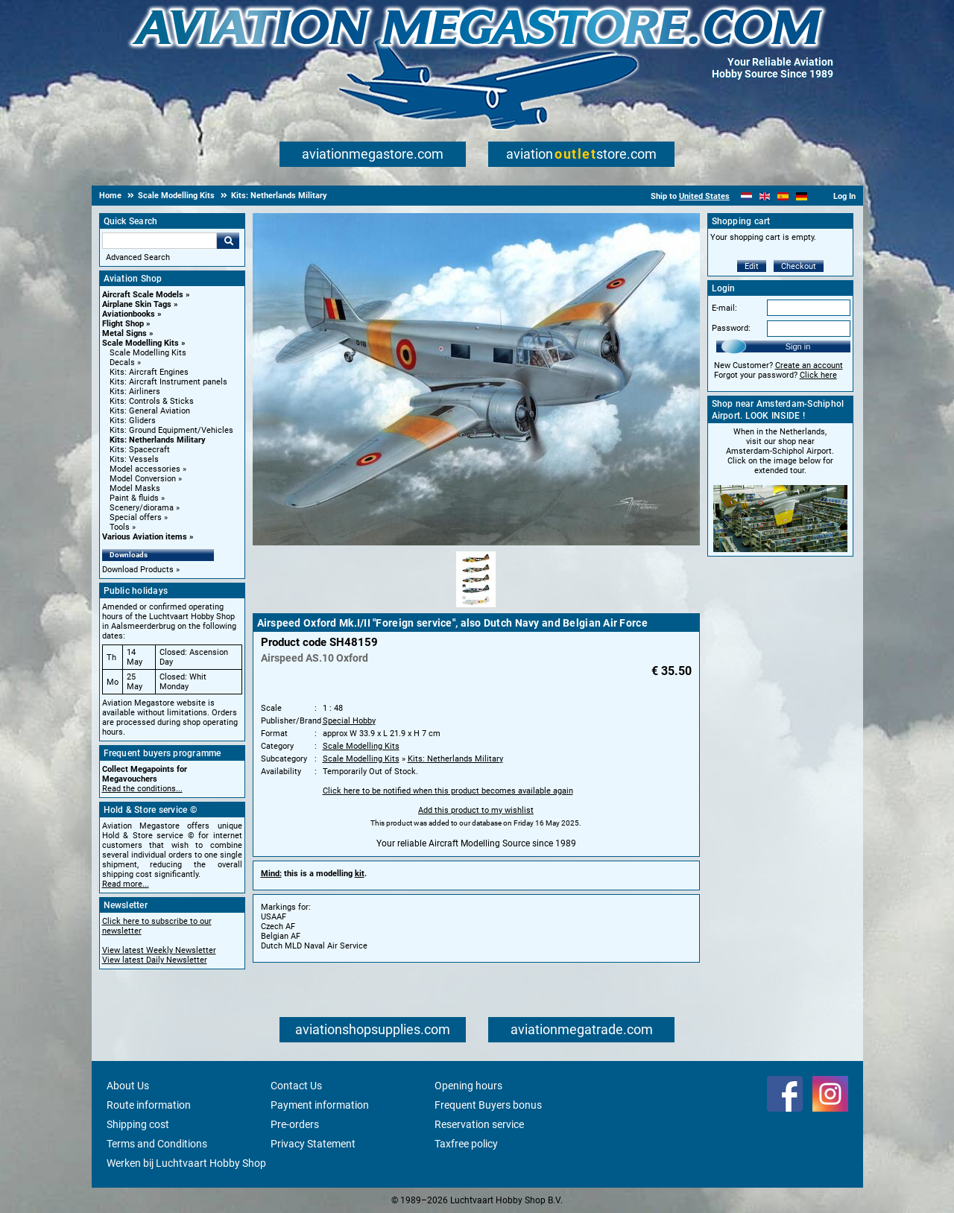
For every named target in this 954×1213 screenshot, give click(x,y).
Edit (752, 266)
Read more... (125, 884)
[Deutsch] (801, 196)
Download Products (138, 569)
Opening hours (468, 1086)
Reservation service (479, 1124)
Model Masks (135, 488)
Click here (818, 375)
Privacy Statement (313, 1144)
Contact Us (296, 1086)
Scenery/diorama (142, 508)
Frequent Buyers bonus (488, 1105)
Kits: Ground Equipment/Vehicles (171, 430)
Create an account (809, 365)
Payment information (320, 1105)
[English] (765, 196)
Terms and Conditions (157, 1144)
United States (704, 196)
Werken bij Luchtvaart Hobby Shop (186, 1163)
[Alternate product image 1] (475, 608)
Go (228, 240)
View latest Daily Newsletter (154, 960)
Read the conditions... (142, 789)
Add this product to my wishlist (476, 810)
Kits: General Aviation (150, 411)
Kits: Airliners (135, 391)
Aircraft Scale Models (142, 295)
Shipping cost (138, 1124)
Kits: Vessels (134, 459)
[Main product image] (476, 542)
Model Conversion (143, 479)
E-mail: (724, 308)
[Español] (783, 196)
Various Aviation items (144, 537)
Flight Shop (123, 324)
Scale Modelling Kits (140, 343)
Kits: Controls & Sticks (152, 401)
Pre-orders (295, 1124)
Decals (122, 362)
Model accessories (145, 469)
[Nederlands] (746, 196)
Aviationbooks (128, 314)
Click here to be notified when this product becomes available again (448, 791)
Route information (149, 1105)
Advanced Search (138, 257)
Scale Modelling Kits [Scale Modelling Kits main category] (148, 353)
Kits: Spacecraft (140, 450)
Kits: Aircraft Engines (149, 372)
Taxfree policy (466, 1144)
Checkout (798, 266)
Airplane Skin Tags (136, 304)
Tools (120, 527)
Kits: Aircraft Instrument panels (168, 382)
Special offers (136, 517)
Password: (731, 328)
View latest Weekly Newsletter (159, 950)
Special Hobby (349, 721)
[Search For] (159, 240)
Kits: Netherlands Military (158, 440)
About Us (128, 1086)
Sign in (798, 346)
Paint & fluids (134, 498)
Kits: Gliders (133, 420)
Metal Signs (124, 333)
